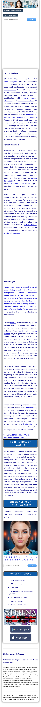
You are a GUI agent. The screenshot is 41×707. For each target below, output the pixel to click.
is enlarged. (15, 233)
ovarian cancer (10, 90)
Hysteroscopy (31, 407)
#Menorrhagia (18, 437)
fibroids (20, 117)
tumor (6, 84)
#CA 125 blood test (15, 435)
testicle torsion (30, 225)
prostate (7, 233)
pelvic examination (25, 101)
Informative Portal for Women (12, 10)
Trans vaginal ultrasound (20, 183)
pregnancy (32, 117)
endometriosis (9, 117)
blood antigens (10, 81)
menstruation (31, 115)
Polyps (25, 309)
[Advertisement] (20, 45)
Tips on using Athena (10, 15)
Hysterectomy (28, 424)
